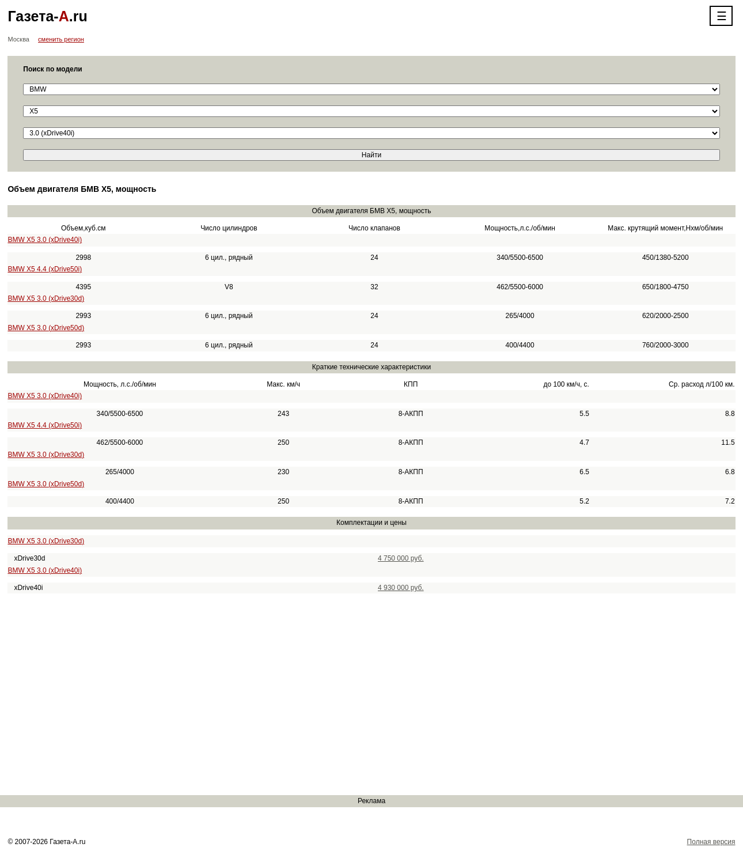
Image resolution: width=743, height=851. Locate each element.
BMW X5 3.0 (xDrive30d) (45, 298)
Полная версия (711, 842)
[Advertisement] (345, 694)
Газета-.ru (47, 16)
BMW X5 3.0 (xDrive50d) (45, 328)
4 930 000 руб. (401, 588)
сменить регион (61, 39)
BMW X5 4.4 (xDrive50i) (44, 269)
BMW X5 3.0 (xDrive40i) (44, 240)
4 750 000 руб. (401, 558)
